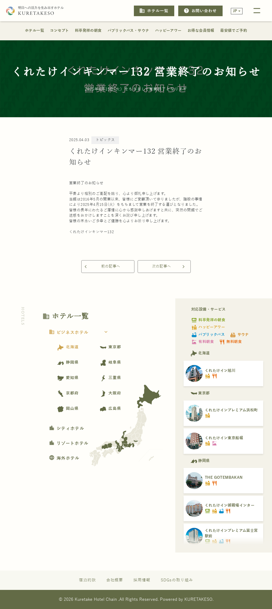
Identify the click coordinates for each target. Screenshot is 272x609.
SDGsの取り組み (177, 580)
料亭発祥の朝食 (88, 31)
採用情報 (141, 580)
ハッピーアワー (168, 31)
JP (235, 11)
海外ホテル (64, 458)
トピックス (105, 140)
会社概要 (114, 580)
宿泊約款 (87, 580)
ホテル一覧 (153, 11)
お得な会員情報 (201, 31)
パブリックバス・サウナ (128, 31)
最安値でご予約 (233, 31)
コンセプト (59, 31)
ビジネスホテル (80, 332)
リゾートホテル (68, 443)
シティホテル (66, 428)
